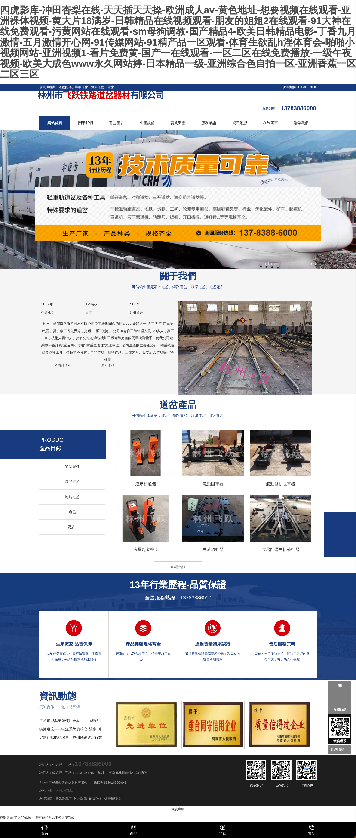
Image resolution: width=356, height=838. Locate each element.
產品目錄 (53, 444)
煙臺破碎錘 (112, 798)
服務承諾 (208, 123)
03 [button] (313, 261)
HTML (302, 87)
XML (313, 87)
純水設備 (80, 798)
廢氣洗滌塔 (63, 798)
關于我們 (85, 123)
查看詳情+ (62, 365)
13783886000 (196, 598)
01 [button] (267, 261)
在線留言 (270, 123)
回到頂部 (337, 749)
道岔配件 (72, 467)
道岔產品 (116, 123)
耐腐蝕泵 (95, 798)
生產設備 (147, 123)
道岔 (72, 512)
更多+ (72, 527)
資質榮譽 (178, 123)
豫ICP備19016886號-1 (110, 782)
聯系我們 (301, 123)
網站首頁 (54, 123)
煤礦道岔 (72, 482)
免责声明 (178, 809)
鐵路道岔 (72, 497)
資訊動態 (239, 123)
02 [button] (299, 261)
